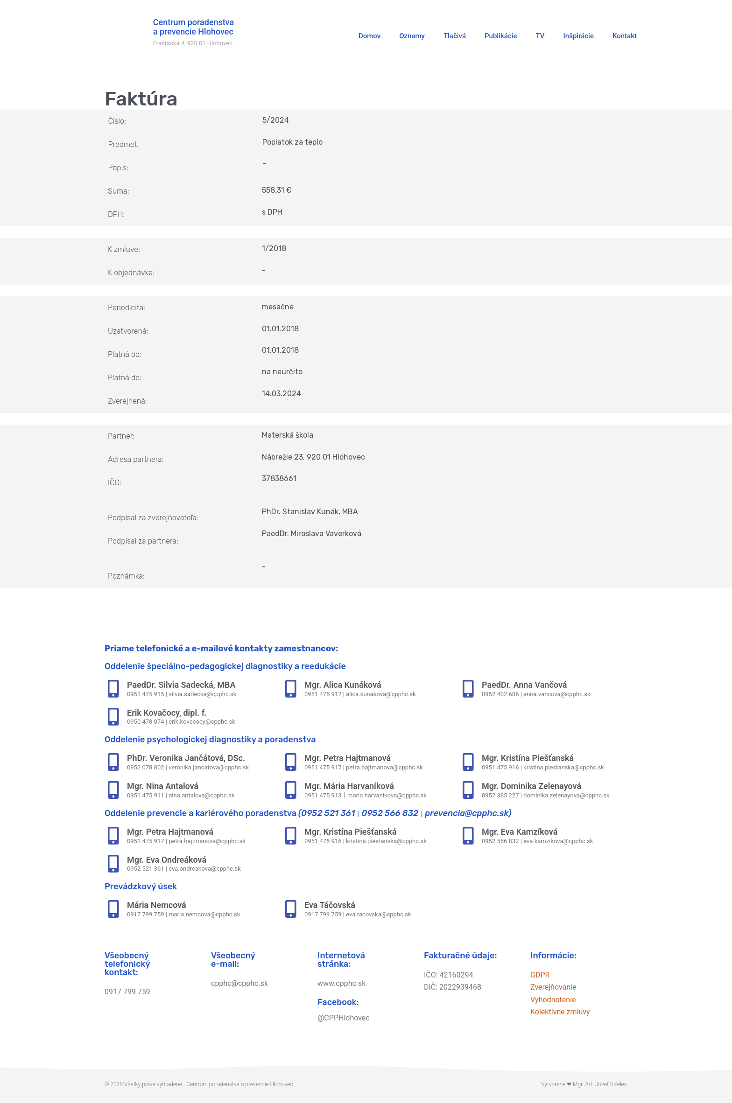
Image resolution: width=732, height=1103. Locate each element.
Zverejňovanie (553, 987)
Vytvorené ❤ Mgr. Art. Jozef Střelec (584, 1084)
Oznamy (412, 36)
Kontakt (624, 36)
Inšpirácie (578, 36)
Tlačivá (454, 36)
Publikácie (501, 36)
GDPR (539, 974)
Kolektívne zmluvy (560, 1011)
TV (540, 36)
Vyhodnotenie (553, 999)
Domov (369, 36)
